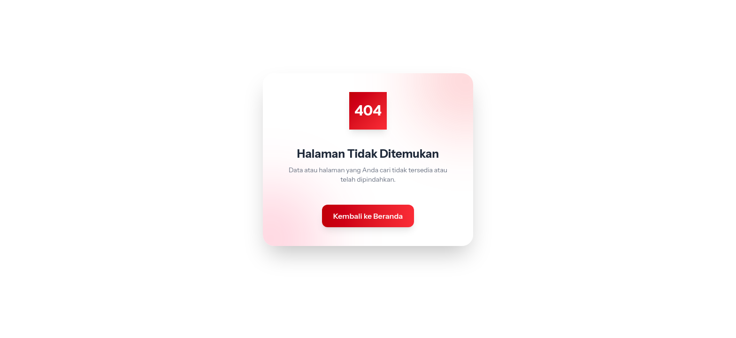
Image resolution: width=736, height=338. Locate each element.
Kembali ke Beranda (368, 216)
